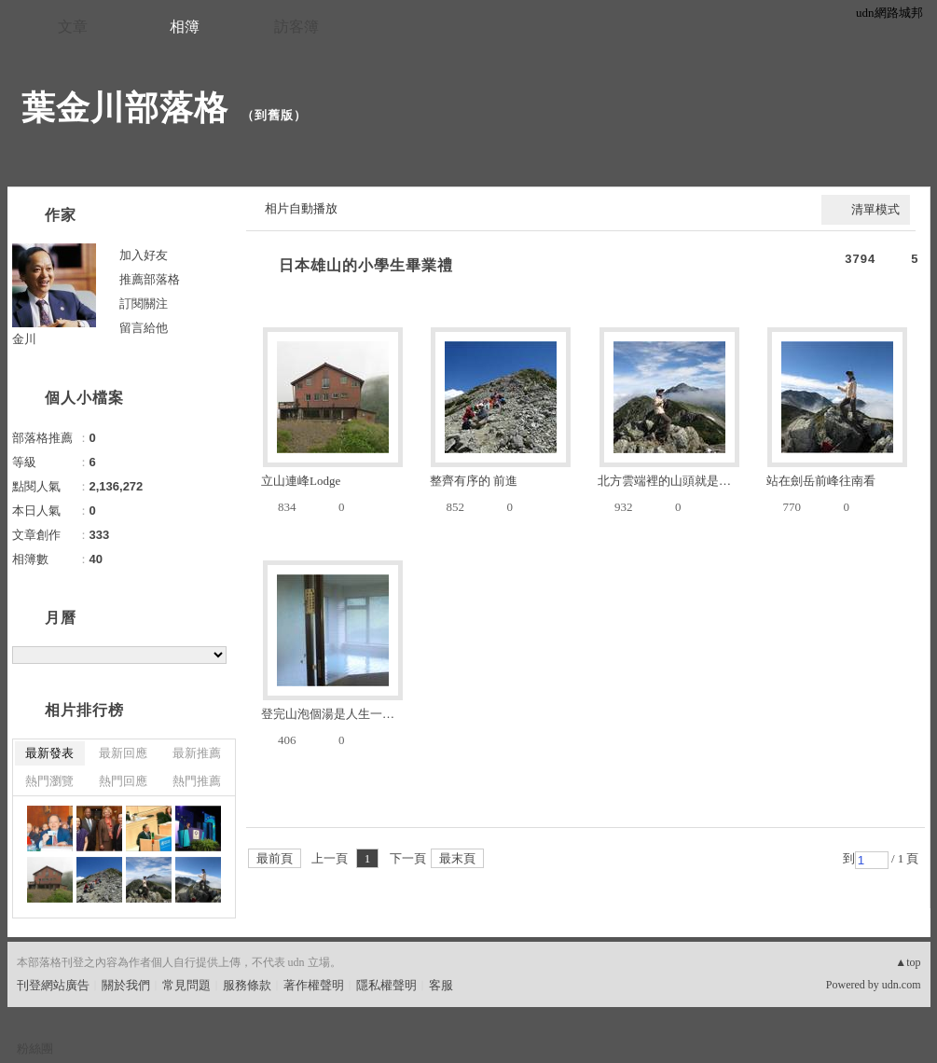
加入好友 (143, 255)
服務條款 (247, 985)
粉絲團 (35, 1049)
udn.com (901, 984)
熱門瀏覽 (49, 781)
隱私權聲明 (386, 985)
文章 (73, 27)
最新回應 (123, 753)
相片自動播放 (301, 208)
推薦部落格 (149, 279)
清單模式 (875, 209)
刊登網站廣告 (53, 985)
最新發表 (49, 753)
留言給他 (143, 328)
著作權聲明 (313, 985)
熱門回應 (123, 781)
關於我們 (126, 985)
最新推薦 (196, 753)
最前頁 (274, 858)
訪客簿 (296, 27)
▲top (907, 962)
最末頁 (457, 858)
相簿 (185, 27)
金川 (24, 339)
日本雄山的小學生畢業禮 (366, 265)
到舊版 (274, 115)
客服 (441, 985)
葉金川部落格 (124, 108)
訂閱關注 (143, 304)
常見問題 (186, 985)
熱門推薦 (196, 781)
